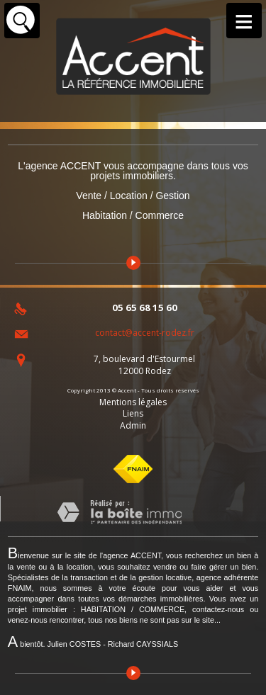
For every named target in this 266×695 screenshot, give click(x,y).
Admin (133, 425)
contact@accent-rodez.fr (144, 333)
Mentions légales (133, 402)
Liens (133, 413)
